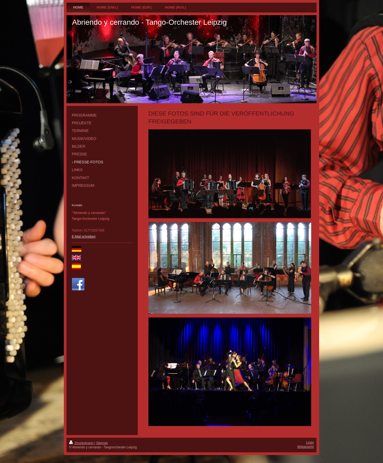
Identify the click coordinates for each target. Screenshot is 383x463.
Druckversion (81, 443)
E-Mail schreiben (83, 236)
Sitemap (102, 443)
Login (310, 442)
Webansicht (305, 447)
